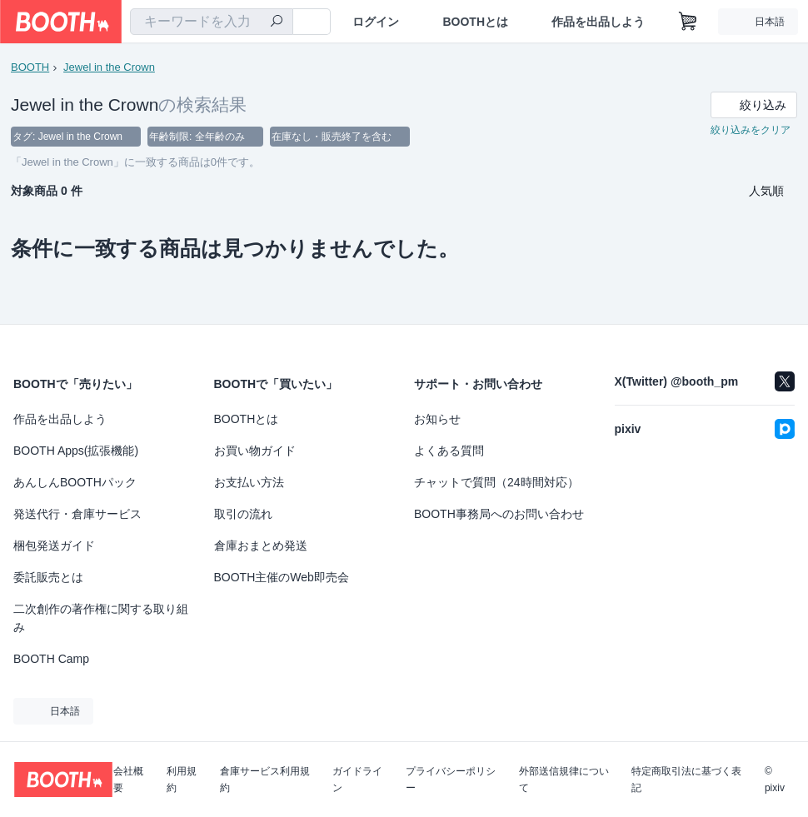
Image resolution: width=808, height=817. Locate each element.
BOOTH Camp (51, 658)
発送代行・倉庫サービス (77, 514)
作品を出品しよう (598, 21)
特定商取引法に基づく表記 (686, 779)
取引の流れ (243, 514)
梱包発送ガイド (54, 545)
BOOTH (30, 67)
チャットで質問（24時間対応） (496, 482)
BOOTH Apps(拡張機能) (75, 450)
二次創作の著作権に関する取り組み (100, 618)
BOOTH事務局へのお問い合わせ (499, 514)
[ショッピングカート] (688, 21)
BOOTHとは (475, 21)
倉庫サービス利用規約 (265, 779)
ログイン (375, 21)
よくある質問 (449, 450)
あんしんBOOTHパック (75, 482)
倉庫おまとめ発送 (260, 545)
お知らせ (437, 419)
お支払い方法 (249, 482)
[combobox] (211, 21)
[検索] (277, 22)
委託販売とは (48, 577)
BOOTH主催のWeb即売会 (281, 577)
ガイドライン (357, 779)
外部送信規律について (564, 779)
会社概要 (128, 779)
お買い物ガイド (255, 450)
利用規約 (182, 779)
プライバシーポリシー (451, 779)
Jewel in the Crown (109, 67)
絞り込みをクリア (751, 130)
